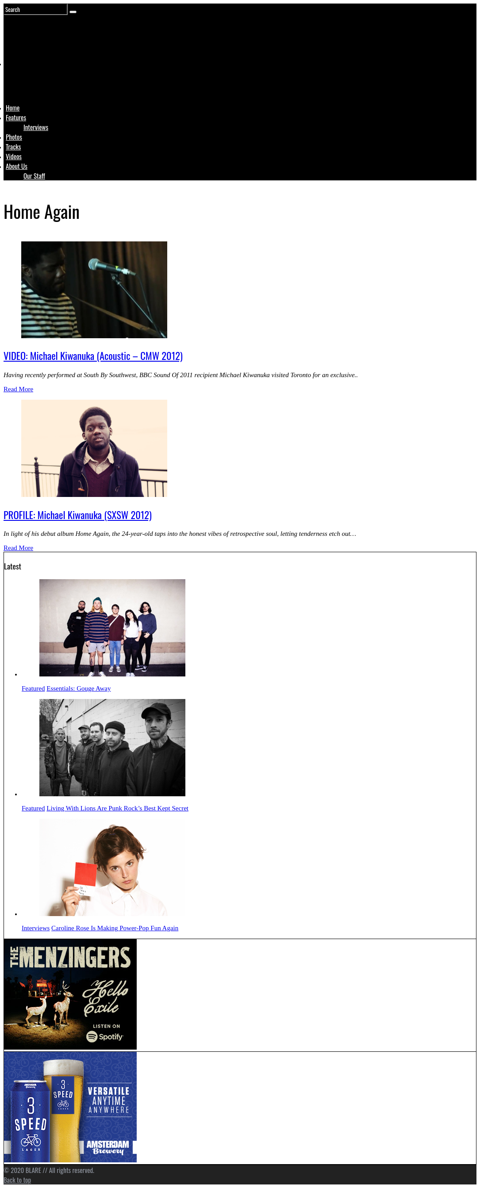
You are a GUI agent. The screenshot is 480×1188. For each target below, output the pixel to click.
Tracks (13, 146)
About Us (16, 166)
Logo (28, 80)
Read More (18, 389)
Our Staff (34, 175)
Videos (14, 156)
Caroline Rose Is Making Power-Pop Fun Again (114, 928)
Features (16, 117)
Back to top (17, 1179)
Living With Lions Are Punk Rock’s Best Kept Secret (117, 808)
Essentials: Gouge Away (78, 688)
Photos (14, 136)
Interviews (35, 127)
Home (12, 107)
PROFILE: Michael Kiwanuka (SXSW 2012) (78, 514)
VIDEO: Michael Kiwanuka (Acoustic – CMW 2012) (93, 355)
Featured (33, 688)
